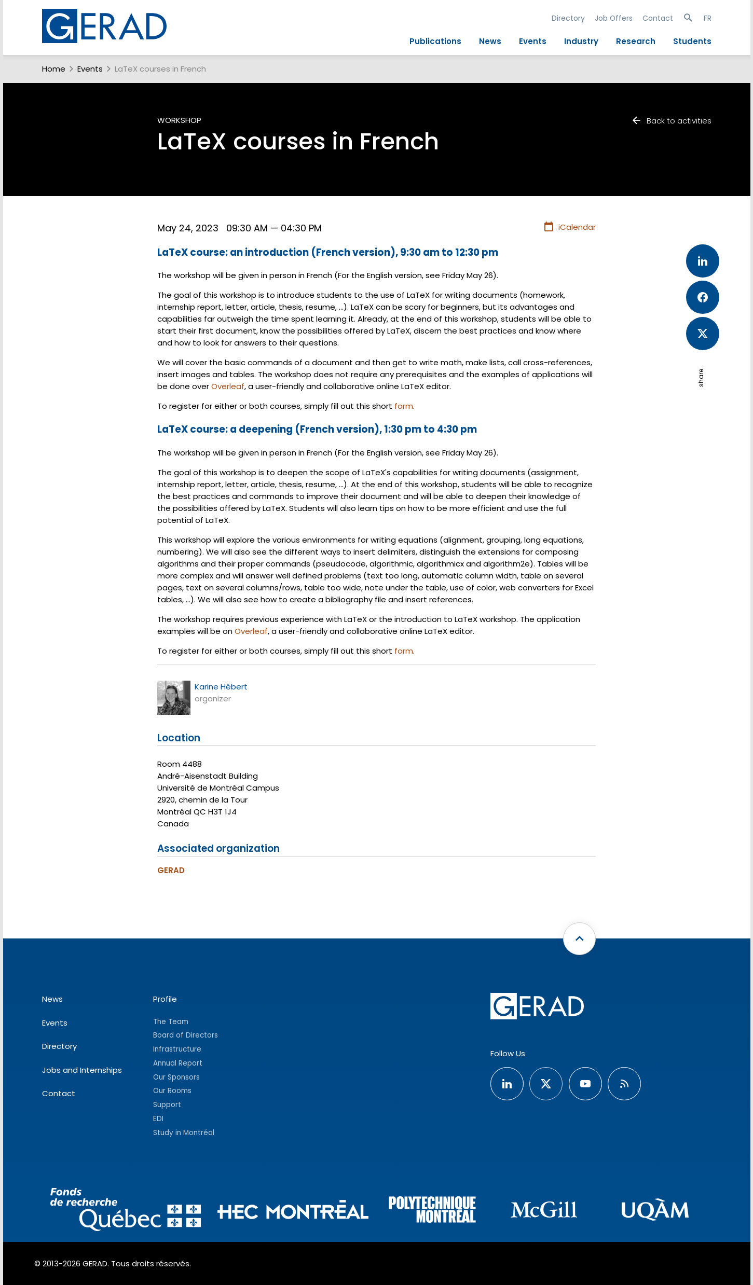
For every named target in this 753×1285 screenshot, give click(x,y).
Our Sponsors (176, 1077)
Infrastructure (177, 1049)
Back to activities (671, 120)
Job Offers (614, 18)
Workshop (179, 120)
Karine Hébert (221, 686)
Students (692, 41)
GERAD (171, 870)
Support (167, 1105)
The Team (170, 1022)
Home (53, 68)
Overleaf (227, 386)
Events (532, 41)
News (490, 41)
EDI (158, 1119)
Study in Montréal (183, 1133)
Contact (657, 18)
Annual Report (177, 1063)
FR (707, 18)
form (403, 405)
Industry (581, 41)
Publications (435, 41)
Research (635, 41)
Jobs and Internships (82, 1070)
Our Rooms (172, 1091)
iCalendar (569, 227)
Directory (568, 18)
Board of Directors (185, 1035)
